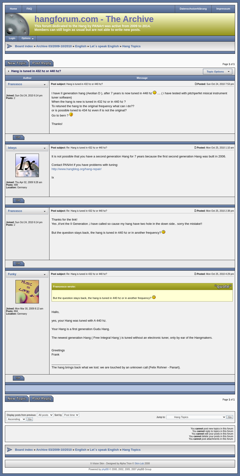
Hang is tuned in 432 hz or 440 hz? (36, 71)
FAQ (29, 8)
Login (12, 38)
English (80, 46)
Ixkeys (12, 147)
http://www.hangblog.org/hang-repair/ (76, 169)
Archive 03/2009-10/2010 (54, 46)
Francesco (15, 84)
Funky (12, 274)
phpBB (105, 469)
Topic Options (215, 71)
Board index (24, 46)
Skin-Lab (139, 463)
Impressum (223, 8)
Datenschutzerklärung (193, 8)
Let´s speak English (104, 46)
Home (13, 8)
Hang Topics (131, 46)
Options (26, 38)
